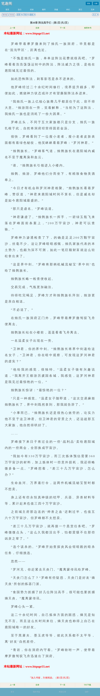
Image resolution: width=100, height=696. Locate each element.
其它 (80, 10)
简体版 (12, 15)
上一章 (12, 28)
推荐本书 (87, 28)
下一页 (62, 28)
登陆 (88, 3)
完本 (92, 10)
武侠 (32, 10)
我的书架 (36, 692)
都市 (44, 10)
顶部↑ (87, 692)
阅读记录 (62, 692)
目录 (37, 28)
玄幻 (19, 10)
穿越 (56, 10)
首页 (7, 10)
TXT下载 (87, 685)
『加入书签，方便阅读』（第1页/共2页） (50, 677)
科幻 (68, 10)
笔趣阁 (6, 3)
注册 (95, 3)
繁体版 (5, 15)
